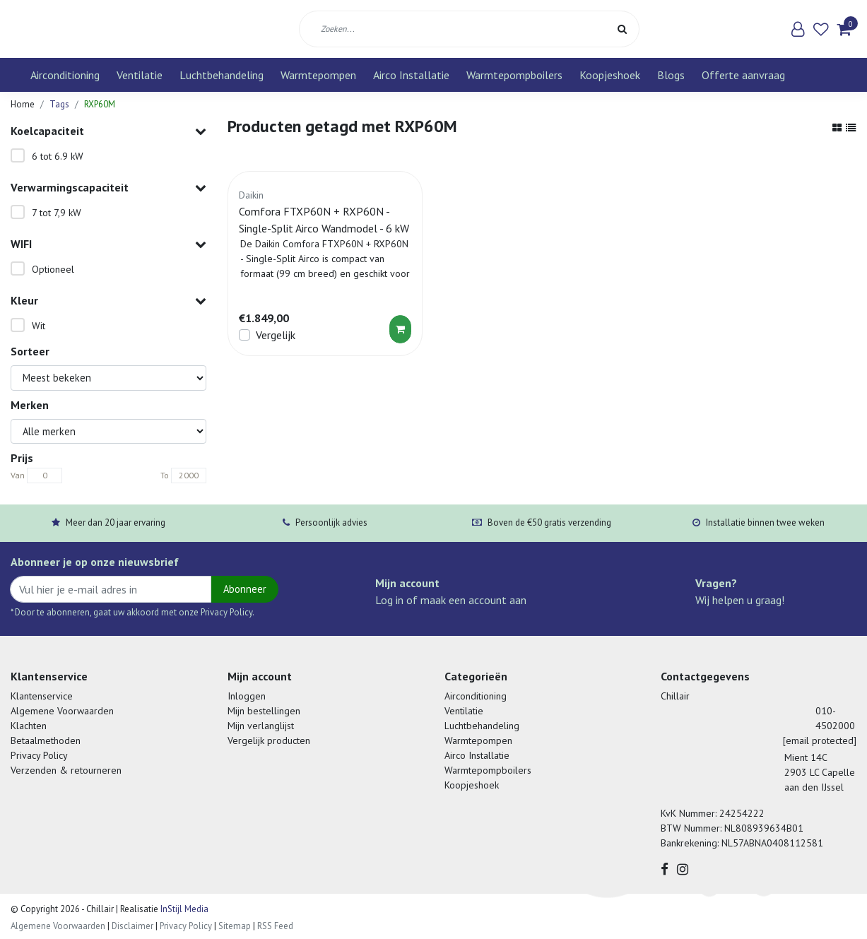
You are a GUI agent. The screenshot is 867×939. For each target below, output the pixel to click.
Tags (59, 104)
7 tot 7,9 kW (56, 212)
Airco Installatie (411, 75)
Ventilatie (140, 75)
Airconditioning (65, 75)
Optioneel (53, 269)
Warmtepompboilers (514, 75)
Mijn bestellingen (264, 710)
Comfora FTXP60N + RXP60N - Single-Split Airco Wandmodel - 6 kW (324, 219)
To (164, 475)
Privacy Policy (39, 755)
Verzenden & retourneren (66, 770)
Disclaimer (132, 926)
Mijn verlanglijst (261, 725)
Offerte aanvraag (743, 75)
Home (23, 104)
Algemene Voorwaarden (62, 710)
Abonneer (244, 589)
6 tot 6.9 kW (57, 156)
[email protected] (819, 740)
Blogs (671, 75)
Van (18, 475)
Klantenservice (42, 696)
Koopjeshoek (609, 75)
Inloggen (247, 696)
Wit (38, 325)
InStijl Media (183, 909)
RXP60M (99, 104)
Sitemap (234, 926)
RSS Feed (275, 926)
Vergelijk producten (269, 740)
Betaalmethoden (46, 740)
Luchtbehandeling (221, 75)
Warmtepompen (318, 75)
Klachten (29, 725)
